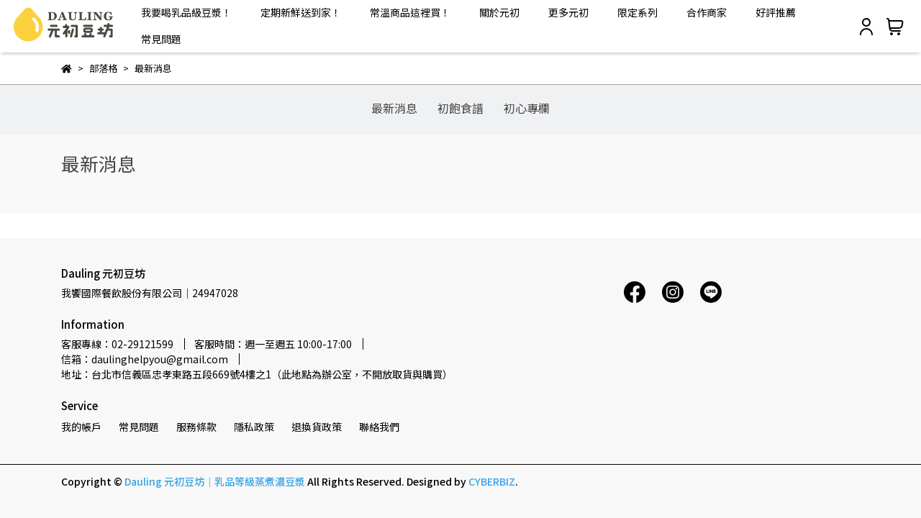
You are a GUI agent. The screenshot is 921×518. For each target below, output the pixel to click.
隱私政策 (254, 426)
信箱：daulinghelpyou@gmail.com (144, 359)
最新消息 (394, 108)
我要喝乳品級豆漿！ (186, 12)
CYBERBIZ (491, 481)
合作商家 (706, 12)
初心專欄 (527, 108)
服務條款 (196, 426)
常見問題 (161, 39)
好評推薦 (776, 12)
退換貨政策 (316, 426)
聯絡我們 (379, 426)
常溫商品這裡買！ (410, 12)
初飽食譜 (460, 108)
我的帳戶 (81, 426)
